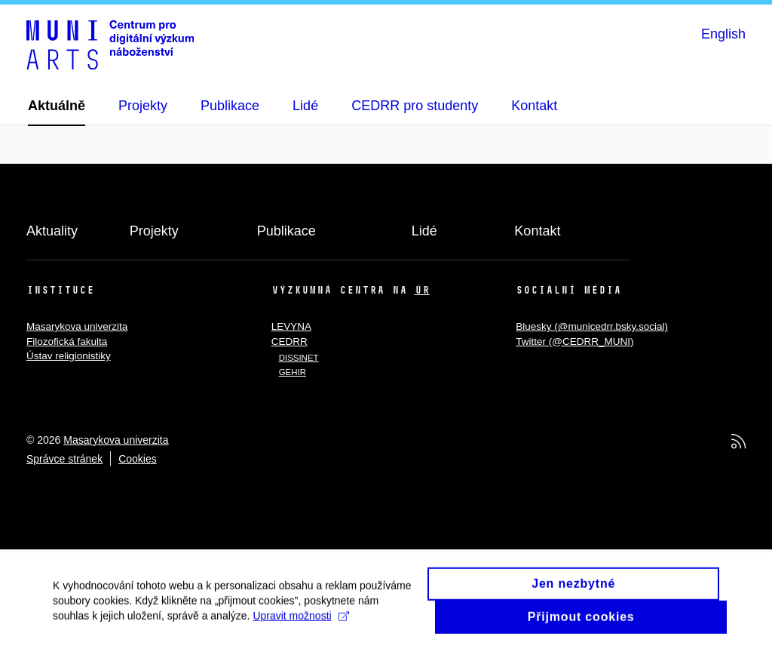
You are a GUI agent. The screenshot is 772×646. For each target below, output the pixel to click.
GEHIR (292, 372)
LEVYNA (291, 326)
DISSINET (299, 357)
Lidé (424, 230)
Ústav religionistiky (68, 355)
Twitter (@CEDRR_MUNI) (574, 341)
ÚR (422, 290)
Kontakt (537, 230)
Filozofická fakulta (66, 341)
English (723, 34)
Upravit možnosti (300, 620)
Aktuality (52, 230)
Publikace (286, 230)
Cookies (137, 459)
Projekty (154, 230)
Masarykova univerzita (76, 326)
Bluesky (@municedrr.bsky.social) (592, 326)
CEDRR (289, 341)
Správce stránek (64, 459)
